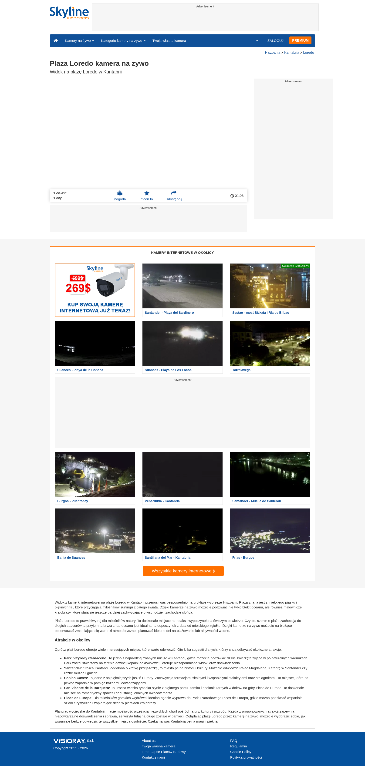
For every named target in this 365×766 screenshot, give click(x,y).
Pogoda (120, 195)
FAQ (233, 741)
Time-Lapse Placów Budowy (164, 752)
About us (148, 741)
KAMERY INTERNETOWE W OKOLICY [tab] (182, 252)
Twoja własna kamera (169, 41)
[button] (254, 40)
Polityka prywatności (246, 757)
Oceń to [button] (147, 195)
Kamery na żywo (79, 41)
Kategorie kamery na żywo (123, 41)
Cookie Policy (240, 752)
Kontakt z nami (153, 757)
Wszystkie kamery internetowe (183, 570)
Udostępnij (174, 195)
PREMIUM (300, 40)
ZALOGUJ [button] (275, 41)
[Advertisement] (205, 20)
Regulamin (238, 746)
